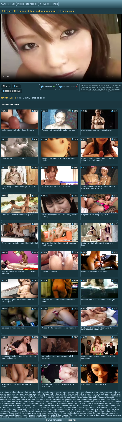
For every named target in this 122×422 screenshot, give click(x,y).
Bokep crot (47, 411)
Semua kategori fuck (49, 4)
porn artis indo (70, 400)
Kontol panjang (25, 413)
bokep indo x (98, 392)
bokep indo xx (109, 392)
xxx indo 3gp (115, 405)
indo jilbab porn (33, 396)
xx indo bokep (29, 405)
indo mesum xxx (57, 396)
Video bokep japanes (113, 415)
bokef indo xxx (41, 392)
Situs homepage (55, 420)
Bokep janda (89, 407)
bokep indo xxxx (13, 394)
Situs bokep (74, 413)
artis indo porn (5, 392)
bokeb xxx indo (29, 392)
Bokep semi (100, 415)
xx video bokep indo (43, 405)
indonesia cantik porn (106, 398)
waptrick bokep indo (101, 403)
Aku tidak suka (67, 87)
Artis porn (70, 411)
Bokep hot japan (105, 411)
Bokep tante (56, 417)
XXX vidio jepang (44, 417)
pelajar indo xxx (58, 400)
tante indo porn (28, 402)
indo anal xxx (84, 394)
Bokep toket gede (71, 409)
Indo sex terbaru (86, 413)
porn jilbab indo (112, 400)
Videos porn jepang (57, 409)
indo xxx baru (42, 398)
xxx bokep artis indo (68, 405)
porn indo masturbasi (84, 400)
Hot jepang (66, 417)
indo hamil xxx (21, 396)
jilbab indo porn (33, 400)
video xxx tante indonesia (83, 403)
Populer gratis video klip (27, 4)
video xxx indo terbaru (65, 403)
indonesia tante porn (7, 400)
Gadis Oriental (23, 98)
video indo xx (116, 402)
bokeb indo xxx (17, 392)
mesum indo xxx (46, 400)
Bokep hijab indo (24, 409)
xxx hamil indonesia (102, 405)
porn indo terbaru (99, 400)
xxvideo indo (56, 405)
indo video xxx (18, 398)
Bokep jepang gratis (47, 415)
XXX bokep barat (39, 407)
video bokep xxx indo (82, 402)
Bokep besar (109, 409)
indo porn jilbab (93, 396)
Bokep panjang (80, 411)
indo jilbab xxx (45, 396)
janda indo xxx (21, 400)
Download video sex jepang (103, 413)
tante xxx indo (51, 402)
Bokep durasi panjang (8, 409)
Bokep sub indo (93, 411)
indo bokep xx (38, 98)
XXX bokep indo (8, 4)
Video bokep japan (39, 413)
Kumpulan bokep (21, 417)
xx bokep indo (18, 405)
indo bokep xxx (106, 394)
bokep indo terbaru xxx (84, 392)
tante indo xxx (40, 402)
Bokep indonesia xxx (102, 407)
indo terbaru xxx (6, 398)
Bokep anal (35, 409)
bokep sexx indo (26, 394)
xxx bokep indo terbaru (85, 405)
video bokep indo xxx (65, 402)
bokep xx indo (48, 394)
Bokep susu (44, 409)
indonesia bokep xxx (90, 398)
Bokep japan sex (77, 407)
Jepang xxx (65, 413)
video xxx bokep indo (48, 403)
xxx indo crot (27, 407)
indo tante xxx (116, 396)
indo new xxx (82, 396)
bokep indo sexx (69, 392)
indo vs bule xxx (30, 398)
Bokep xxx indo (13, 411)
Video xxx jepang (53, 413)
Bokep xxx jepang (64, 407)
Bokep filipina (25, 411)
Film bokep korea (75, 415)
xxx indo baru (5, 407)
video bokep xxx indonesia (100, 402)
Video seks (33, 417)
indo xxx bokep (53, 398)
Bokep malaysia (62, 415)
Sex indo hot (84, 409)
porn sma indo (5, 402)
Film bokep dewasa (97, 409)
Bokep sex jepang (7, 417)
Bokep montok (36, 411)
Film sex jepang (33, 415)
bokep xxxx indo (73, 394)
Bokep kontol (14, 413)
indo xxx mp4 (65, 398)
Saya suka (46, 87)
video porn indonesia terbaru (10, 403)
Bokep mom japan (20, 415)
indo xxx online (76, 398)
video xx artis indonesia (30, 403)
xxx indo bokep (16, 407)
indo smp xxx (105, 396)
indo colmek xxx (9, 396)
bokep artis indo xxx (54, 392)
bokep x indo (37, 394)
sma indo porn (17, 402)
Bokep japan (51, 407)
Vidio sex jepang (89, 415)
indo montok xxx (70, 396)
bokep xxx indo (60, 394)
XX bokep (114, 407)
